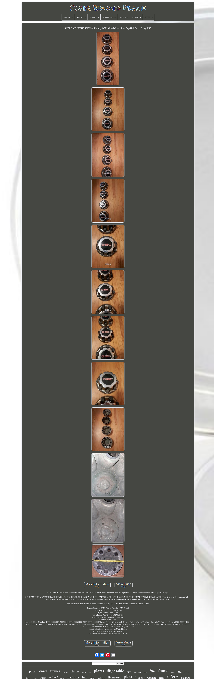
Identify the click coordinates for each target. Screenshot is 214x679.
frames (55, 671)
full (152, 670)
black (43, 671)
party (129, 672)
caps (186, 672)
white (173, 672)
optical (31, 671)
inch (90, 672)
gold (145, 672)
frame (163, 670)
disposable (115, 671)
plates (99, 671)
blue (180, 672)
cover (84, 672)
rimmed (65, 672)
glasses (75, 671)
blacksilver (137, 672)
